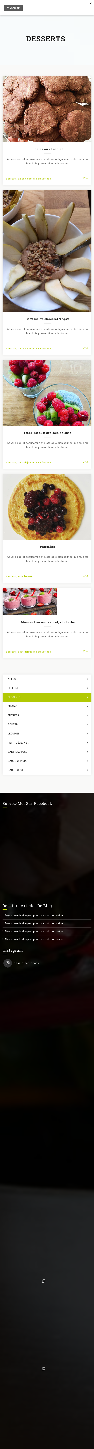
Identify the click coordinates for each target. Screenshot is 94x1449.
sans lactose (43, 178)
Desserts (11, 178)
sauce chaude (17, 760)
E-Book (7, 1445)
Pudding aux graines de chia (47, 433)
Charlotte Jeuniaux (37, 1437)
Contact (22, 1445)
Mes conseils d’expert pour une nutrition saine (34, 915)
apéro (12, 679)
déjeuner (14, 688)
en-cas (22, 178)
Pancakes (48, 547)
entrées (13, 715)
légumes (14, 733)
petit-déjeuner (26, 462)
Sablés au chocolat (48, 149)
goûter (31, 178)
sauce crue (16, 770)
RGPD (35, 1445)
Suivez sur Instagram (47, 1413)
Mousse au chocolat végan (47, 319)
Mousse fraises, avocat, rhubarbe (48, 622)
